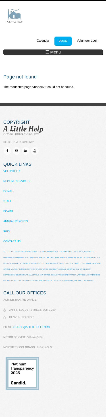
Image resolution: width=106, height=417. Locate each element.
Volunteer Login (87, 40)
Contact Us (12, 241)
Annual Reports (15, 221)
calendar (43, 40)
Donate (8, 191)
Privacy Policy (27, 134)
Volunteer (11, 171)
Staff (7, 201)
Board (8, 211)
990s (6, 231)
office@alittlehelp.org (31, 327)
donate (63, 40)
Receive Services (16, 181)
